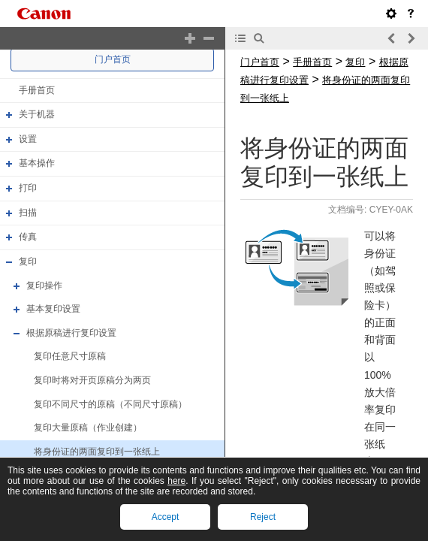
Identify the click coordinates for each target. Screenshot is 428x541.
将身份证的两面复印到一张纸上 (97, 451)
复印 (28, 261)
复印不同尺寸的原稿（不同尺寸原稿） (110, 404)
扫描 (28, 212)
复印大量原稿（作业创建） (88, 427)
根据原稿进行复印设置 (71, 333)
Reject (263, 517)
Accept (165, 517)
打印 (28, 188)
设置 (28, 139)
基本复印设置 (53, 309)
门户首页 (113, 59)
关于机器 (37, 114)
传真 (28, 236)
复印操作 (44, 285)
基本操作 (37, 164)
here (176, 481)
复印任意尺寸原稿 (70, 357)
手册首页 (37, 90)
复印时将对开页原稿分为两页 (92, 380)
